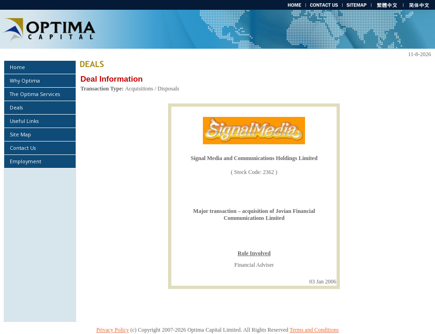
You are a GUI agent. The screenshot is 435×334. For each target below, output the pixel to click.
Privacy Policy (112, 330)
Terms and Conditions (314, 330)
